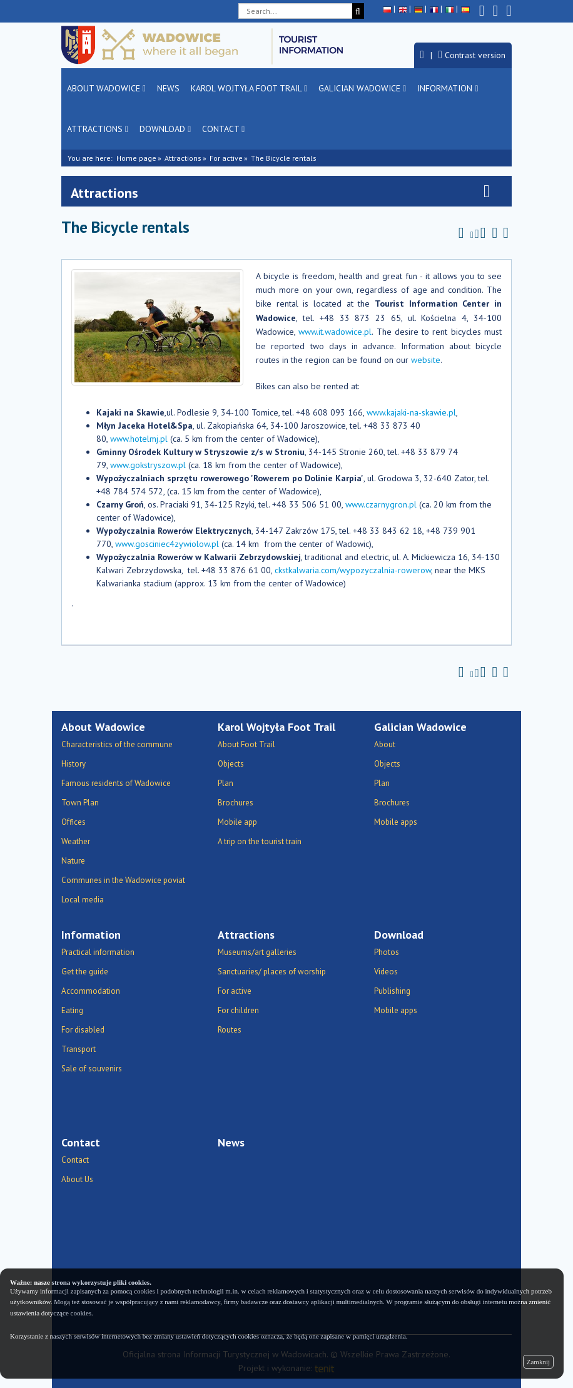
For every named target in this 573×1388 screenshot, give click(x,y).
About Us (77, 1179)
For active (226, 158)
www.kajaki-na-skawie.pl (411, 412)
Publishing (392, 991)
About (384, 744)
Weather (75, 841)
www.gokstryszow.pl (148, 465)
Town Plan (80, 802)
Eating (72, 1010)
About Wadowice (106, 88)
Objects (231, 763)
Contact (223, 129)
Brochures (235, 802)
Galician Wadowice (362, 88)
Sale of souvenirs (91, 1068)
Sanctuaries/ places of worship (272, 971)
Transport (78, 1049)
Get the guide (84, 971)
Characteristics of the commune (117, 744)
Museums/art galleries (257, 952)
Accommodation (90, 991)
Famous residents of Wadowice (116, 783)
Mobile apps (395, 822)
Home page (136, 158)
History (73, 763)
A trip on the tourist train (260, 841)
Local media (82, 899)
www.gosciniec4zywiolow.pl (167, 543)
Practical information (97, 952)
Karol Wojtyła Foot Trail (249, 88)
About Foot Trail (246, 744)
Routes (229, 1029)
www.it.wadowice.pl (335, 331)
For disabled (82, 1029)
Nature (73, 860)
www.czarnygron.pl (381, 504)
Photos (386, 952)
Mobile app (237, 822)
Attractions (97, 129)
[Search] (358, 11)
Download (165, 129)
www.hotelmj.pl (139, 438)
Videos (386, 971)
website (425, 359)
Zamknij (538, 1361)
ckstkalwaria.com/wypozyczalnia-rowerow (353, 570)
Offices (73, 822)
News (168, 88)
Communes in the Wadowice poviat (123, 880)
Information (447, 88)
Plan (225, 783)
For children (238, 1010)
